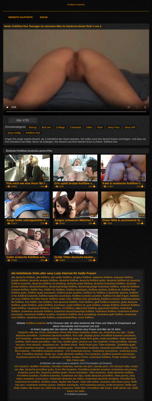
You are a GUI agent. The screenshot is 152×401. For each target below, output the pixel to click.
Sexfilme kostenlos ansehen (30, 347)
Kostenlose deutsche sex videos (67, 378)
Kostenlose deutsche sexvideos (102, 378)
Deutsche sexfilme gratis (60, 347)
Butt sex (46, 127)
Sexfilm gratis (70, 341)
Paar (100, 127)
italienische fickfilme (86, 308)
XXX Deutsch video (119, 366)
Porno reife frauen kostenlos (75, 332)
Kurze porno (41, 378)
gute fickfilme (94, 305)
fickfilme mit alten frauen (116, 295)
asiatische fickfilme (103, 277)
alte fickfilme (43, 277)
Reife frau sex (53, 388)
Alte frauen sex (36, 388)
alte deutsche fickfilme (23, 277)
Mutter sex (96, 332)
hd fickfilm (55, 308)
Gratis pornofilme (109, 338)
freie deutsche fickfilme (65, 302)
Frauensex (67, 388)
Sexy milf (130, 127)
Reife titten (80, 388)
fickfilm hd (49, 289)
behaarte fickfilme (123, 277)
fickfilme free (33, 132)
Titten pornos (121, 375)
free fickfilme (45, 302)
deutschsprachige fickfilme (63, 286)
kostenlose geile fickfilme (110, 314)
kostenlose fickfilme (106, 311)
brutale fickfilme (19, 280)
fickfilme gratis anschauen (42, 292)
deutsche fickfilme (68, 280)
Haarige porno (92, 335)
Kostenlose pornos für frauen (32, 357)
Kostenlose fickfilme (100, 357)
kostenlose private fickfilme (41, 317)
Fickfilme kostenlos (76, 4)
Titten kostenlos (107, 344)
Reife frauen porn (88, 344)
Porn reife (77, 335)
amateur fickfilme (82, 277)
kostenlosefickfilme (67, 317)
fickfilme (60, 289)
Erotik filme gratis (89, 338)
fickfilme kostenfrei (28, 295)
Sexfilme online (69, 344)
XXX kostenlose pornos (78, 351)
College (60, 127)
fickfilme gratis (19, 292)
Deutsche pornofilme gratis (114, 347)
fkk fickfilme (17, 302)
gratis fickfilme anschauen (51, 305)
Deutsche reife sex (28, 332)
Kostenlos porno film (29, 372)
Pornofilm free (127, 378)
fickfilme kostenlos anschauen (55, 295)
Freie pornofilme (118, 341)
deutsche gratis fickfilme (80, 283)
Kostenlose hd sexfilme (27, 381)
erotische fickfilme (129, 286)
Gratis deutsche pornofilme (98, 375)
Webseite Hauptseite (20, 17)
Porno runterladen (48, 332)
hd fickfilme (68, 308)
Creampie (75, 127)
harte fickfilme (18, 308)
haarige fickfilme (110, 305)
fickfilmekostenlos (130, 299)
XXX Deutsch (21, 366)
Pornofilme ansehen (32, 354)
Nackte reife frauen (69, 381)
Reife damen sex (122, 388)
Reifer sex (130, 384)
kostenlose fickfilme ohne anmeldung (76, 314)
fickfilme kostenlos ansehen (86, 295)
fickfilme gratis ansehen (69, 292)
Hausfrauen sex (50, 344)
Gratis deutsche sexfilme (70, 354)
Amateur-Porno (80, 357)
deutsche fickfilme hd (118, 280)
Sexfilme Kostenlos (40, 366)
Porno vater (78, 360)
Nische (44, 17)
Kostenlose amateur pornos (41, 384)
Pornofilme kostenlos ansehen (48, 351)
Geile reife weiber (89, 381)
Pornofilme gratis (70, 338)
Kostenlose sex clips (115, 332)
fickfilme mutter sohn (60, 299)
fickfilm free (37, 289)
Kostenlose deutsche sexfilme (55, 335)
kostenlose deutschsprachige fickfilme (74, 311)
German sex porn (83, 366)
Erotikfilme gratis (126, 344)
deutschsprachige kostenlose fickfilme (98, 286)
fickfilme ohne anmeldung (86, 299)
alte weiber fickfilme (61, 277)
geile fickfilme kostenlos (107, 302)
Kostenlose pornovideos (46, 338)
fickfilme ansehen (98, 289)
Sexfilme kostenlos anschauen (118, 354)
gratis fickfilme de (76, 305)
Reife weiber (20, 388)
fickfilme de (114, 289)
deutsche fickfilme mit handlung (49, 283)
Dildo (89, 127)
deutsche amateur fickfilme (43, 280)
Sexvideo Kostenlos (62, 366)
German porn (101, 366)
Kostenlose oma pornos (105, 351)
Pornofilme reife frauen (99, 388)
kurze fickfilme (85, 317)
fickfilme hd (89, 292)
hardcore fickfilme (130, 305)
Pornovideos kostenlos (87, 347)
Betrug (33, 127)
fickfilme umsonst (110, 299)
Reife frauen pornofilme (38, 341)
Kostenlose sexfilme (60, 357)
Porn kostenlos (93, 354)
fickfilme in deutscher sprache (112, 292)
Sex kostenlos (100, 341)
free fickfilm (31, 302)
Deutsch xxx (85, 341)
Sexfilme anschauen (67, 384)
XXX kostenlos (24, 338)
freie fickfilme (86, 302)
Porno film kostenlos (66, 369)
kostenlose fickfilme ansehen (40, 314)
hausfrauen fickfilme (38, 308)
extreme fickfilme (20, 289)
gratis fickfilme (29, 305)
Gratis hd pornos (115, 384)
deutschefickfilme (38, 286)
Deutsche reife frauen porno (115, 381)
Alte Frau (57, 341)
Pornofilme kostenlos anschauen (118, 335)
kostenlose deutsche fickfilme (37, 311)
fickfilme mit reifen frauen (34, 299)
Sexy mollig (14, 132)
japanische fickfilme (108, 308)
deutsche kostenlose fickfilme (109, 283)
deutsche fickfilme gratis (92, 280)
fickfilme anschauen (76, 289)
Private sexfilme (120, 357)
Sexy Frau (113, 127)
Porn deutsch (34, 344)
